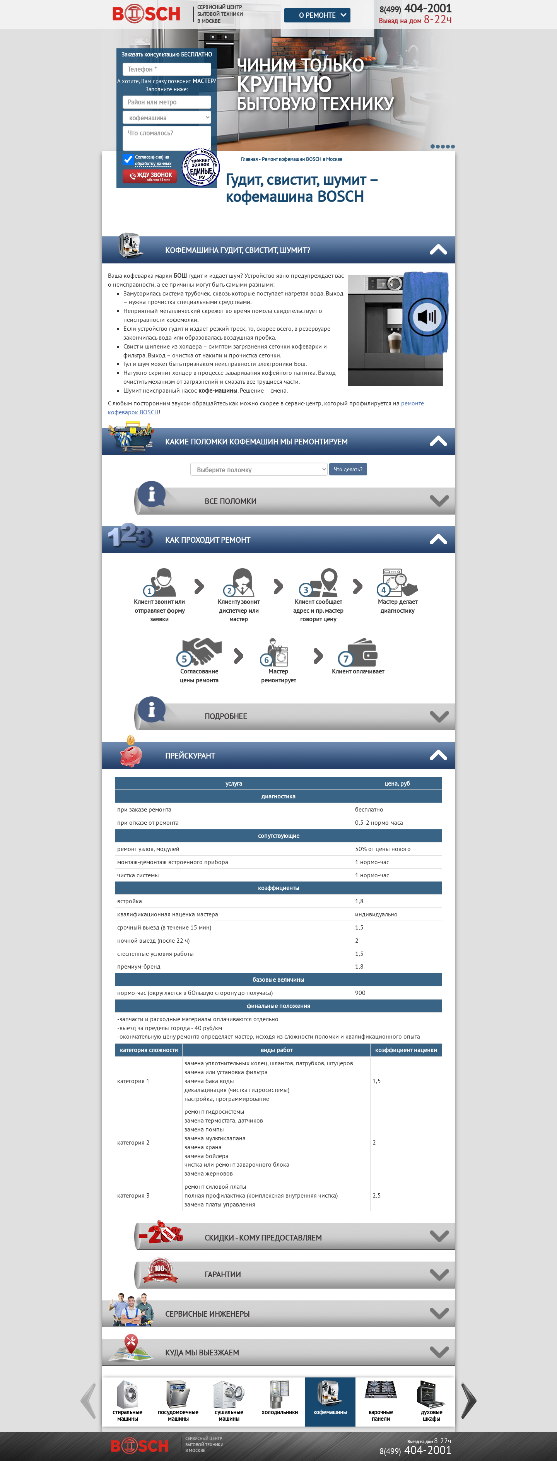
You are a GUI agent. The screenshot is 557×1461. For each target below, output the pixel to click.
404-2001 (415, 1449)
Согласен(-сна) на (153, 160)
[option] (127, 1402)
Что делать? (348, 469)
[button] (88, 1401)
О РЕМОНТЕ (317, 15)
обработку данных (153, 163)
